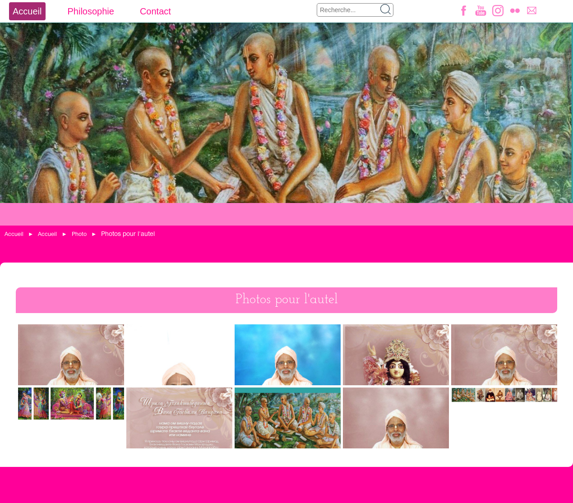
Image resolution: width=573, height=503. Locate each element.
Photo (79, 234)
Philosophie (90, 11)
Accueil (27, 11)
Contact (155, 11)
